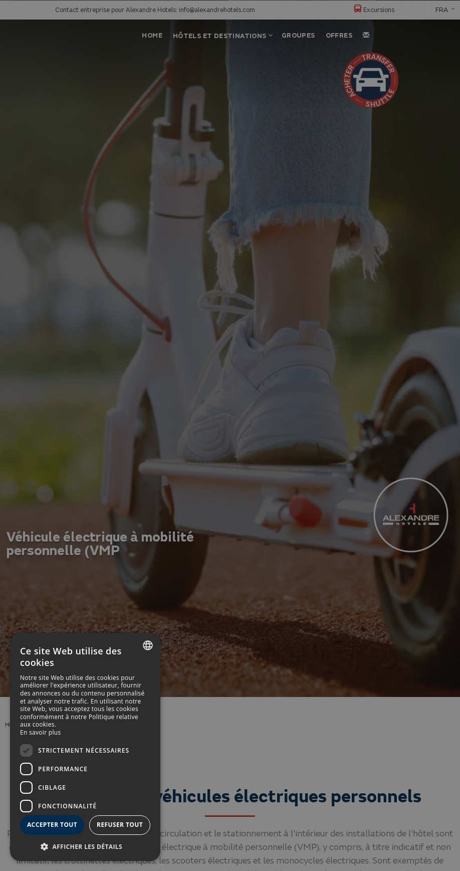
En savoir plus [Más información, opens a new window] (40, 732)
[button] (85, 846)
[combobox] (148, 645)
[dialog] (85, 747)
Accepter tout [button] (52, 824)
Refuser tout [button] (120, 824)
